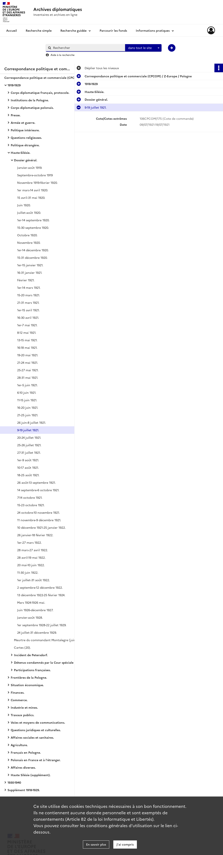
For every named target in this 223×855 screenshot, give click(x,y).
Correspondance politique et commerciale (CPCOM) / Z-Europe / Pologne (47, 77)
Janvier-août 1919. (29, 167)
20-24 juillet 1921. (29, 437)
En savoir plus (96, 844)
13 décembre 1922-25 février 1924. (41, 595)
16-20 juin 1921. (27, 407)
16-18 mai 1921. (27, 347)
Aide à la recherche (63, 55)
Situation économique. (27, 685)
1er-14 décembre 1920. (33, 250)
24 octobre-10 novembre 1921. (38, 512)
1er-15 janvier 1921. (30, 265)
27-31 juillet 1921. (29, 452)
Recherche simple (39, 30)
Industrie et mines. (24, 707)
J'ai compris (125, 844)
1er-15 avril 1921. (28, 310)
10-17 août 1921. (28, 467)
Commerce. (19, 700)
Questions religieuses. (26, 137)
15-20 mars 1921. (28, 295)
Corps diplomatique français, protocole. (40, 92)
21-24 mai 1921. (27, 362)
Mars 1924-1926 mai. (31, 602)
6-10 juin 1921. (26, 392)
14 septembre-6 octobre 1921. (38, 490)
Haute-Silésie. (20, 152)
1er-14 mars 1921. (28, 287)
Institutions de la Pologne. (30, 100)
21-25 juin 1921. (27, 415)
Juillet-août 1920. (29, 212)
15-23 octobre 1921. (31, 505)
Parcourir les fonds (113, 30)
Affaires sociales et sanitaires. (32, 737)
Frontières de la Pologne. (29, 677)
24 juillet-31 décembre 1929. (37, 632)
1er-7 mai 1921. (27, 325)
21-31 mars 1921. (28, 302)
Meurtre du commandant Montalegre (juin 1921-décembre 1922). (57, 640)
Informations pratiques (153, 30)
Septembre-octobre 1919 (35, 175)
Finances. (17, 692)
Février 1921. (25, 280)
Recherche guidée (73, 30)
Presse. (16, 115)
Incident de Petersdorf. (31, 655)
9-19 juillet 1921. (28, 430)
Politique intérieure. (25, 130)
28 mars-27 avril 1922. (32, 550)
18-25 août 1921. (28, 475)
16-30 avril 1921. (28, 317)
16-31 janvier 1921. (29, 272)
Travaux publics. (22, 715)
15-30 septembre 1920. (33, 227)
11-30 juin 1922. (27, 572)
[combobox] (143, 48)
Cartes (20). (22, 647)
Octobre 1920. (27, 235)
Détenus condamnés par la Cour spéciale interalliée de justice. (57, 662)
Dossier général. (25, 160)
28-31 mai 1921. (27, 377)
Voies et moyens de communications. (38, 722)
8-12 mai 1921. (26, 332)
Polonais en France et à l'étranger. (36, 760)
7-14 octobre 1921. (29, 497)
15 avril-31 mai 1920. (31, 197)
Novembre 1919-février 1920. (37, 182)
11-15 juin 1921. (27, 400)
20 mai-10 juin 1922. (31, 565)
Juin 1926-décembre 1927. (35, 610)
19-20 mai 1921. (27, 355)
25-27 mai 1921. (28, 370)
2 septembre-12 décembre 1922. (40, 587)
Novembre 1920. (28, 242)
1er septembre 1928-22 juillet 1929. (41, 625)
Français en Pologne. (26, 752)
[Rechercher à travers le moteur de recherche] (87, 47)
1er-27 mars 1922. (29, 542)
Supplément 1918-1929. (23, 790)
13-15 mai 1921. (27, 340)
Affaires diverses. (23, 767)
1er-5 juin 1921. (27, 385)
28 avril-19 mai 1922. (31, 557)
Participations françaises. (32, 670)
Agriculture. (19, 745)
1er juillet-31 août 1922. (33, 580)
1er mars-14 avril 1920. (32, 190)
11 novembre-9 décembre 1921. (39, 520)
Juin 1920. (24, 205)
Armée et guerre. (23, 122)
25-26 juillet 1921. (29, 445)
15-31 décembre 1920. (32, 257)
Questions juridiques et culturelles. (36, 730)
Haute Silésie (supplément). (31, 775)
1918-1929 (14, 85)
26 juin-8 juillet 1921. (31, 422)
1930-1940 (14, 782)
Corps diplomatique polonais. (32, 107)
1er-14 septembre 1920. (33, 220)
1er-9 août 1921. (28, 460)
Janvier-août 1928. (30, 617)
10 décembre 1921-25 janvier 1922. (41, 527)
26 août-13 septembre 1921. (36, 482)
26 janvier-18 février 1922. (35, 535)
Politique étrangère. (25, 145)
